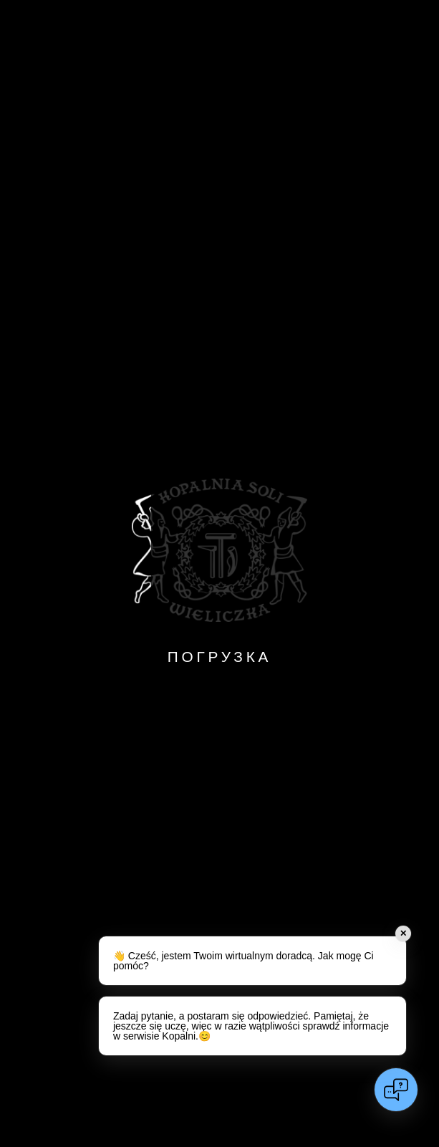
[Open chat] (396, 1089)
